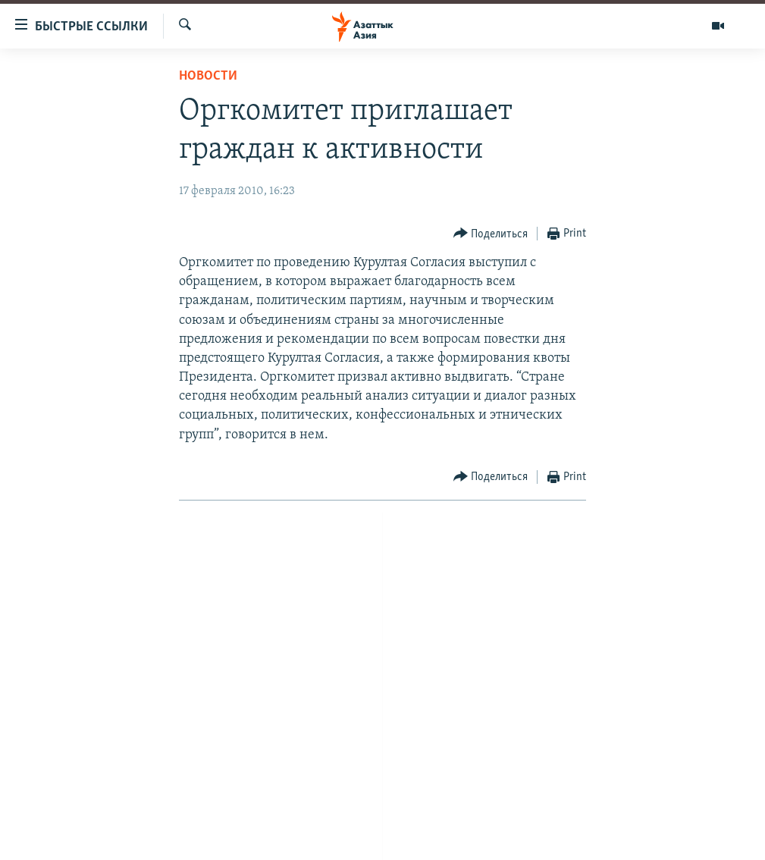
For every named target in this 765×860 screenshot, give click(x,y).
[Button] (490, 234)
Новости (208, 76)
